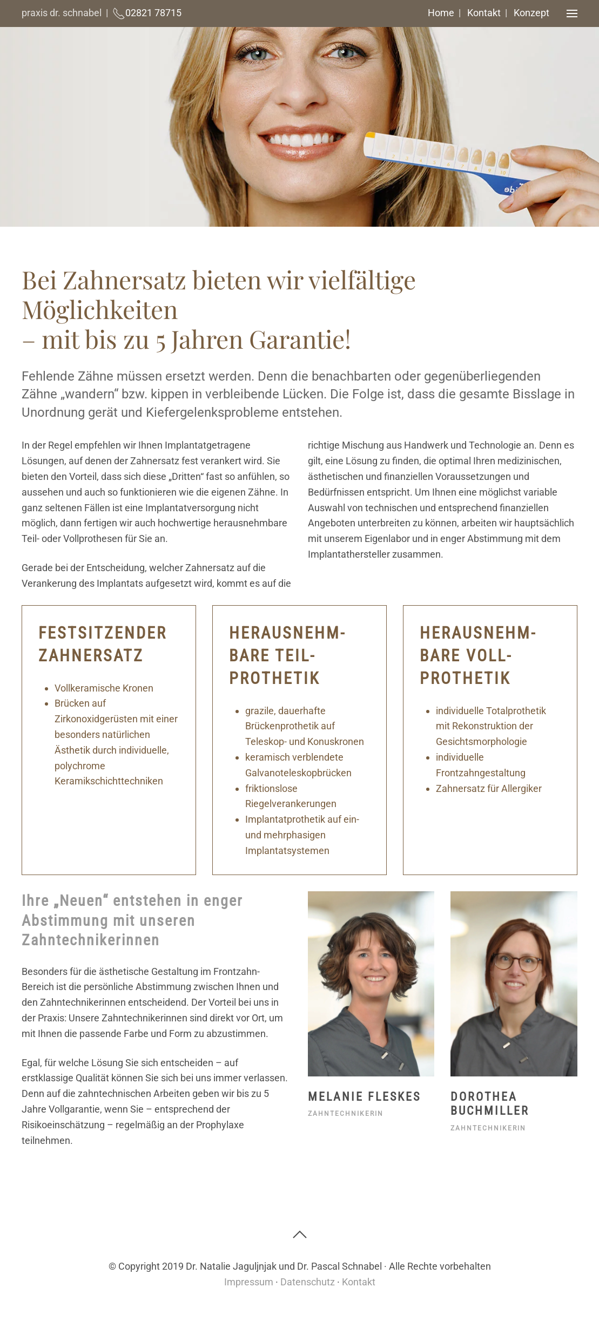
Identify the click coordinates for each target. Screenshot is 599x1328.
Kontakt (484, 12)
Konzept (531, 12)
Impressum (248, 1282)
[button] (565, 13)
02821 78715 (153, 12)
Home (441, 12)
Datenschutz (307, 1282)
